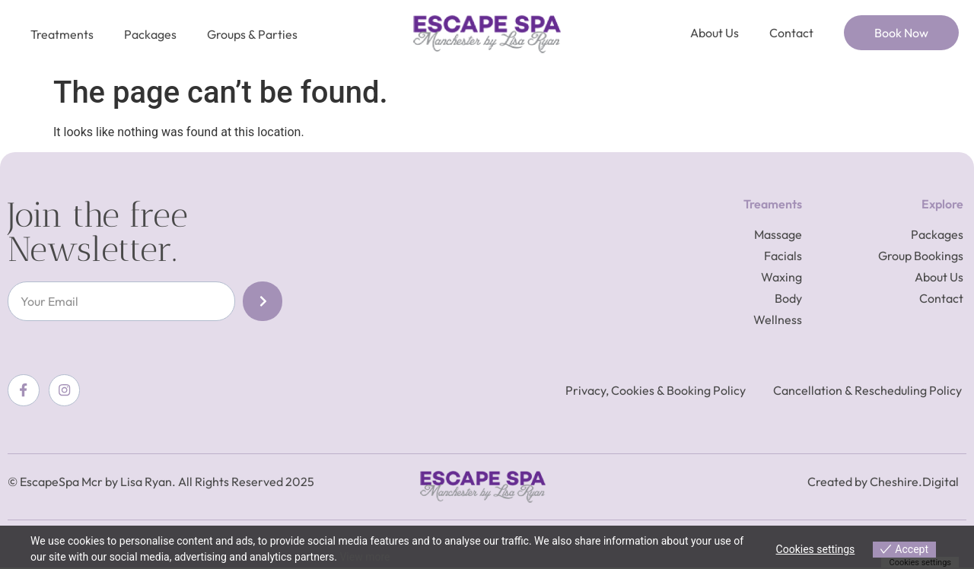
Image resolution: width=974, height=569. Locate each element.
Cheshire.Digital (914, 482)
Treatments (62, 34)
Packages (150, 34)
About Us (714, 32)
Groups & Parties (252, 34)
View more (364, 557)
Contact (791, 32)
